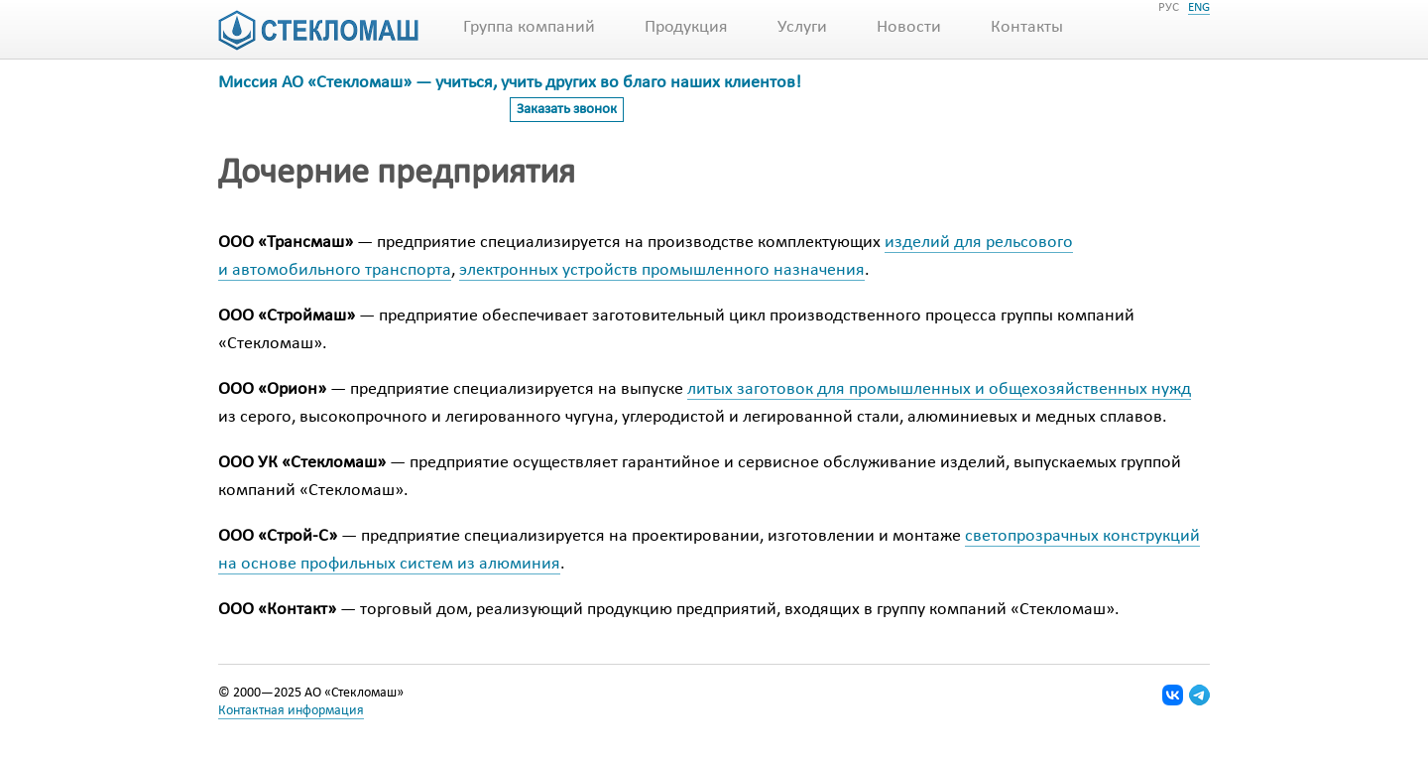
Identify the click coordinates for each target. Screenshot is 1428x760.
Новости (909, 27)
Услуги (802, 27)
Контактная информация (291, 710)
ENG (1199, 7)
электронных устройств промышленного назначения (662, 270)
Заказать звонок (567, 109)
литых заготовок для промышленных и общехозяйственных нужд (939, 389)
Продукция (686, 27)
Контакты (1027, 27)
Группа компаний (529, 27)
